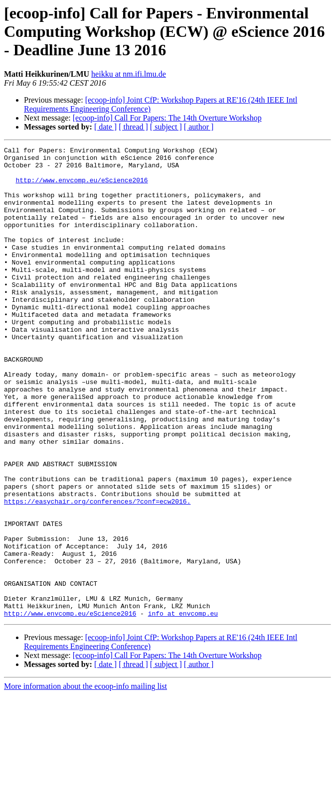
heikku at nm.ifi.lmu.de (128, 74)
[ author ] (199, 127)
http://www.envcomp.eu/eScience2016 (81, 187)
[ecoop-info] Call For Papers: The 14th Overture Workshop (167, 118)
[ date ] (105, 127)
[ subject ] (166, 127)
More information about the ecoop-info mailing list (85, 780)
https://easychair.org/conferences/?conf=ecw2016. (97, 572)
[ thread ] (133, 127)
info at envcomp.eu (183, 707)
